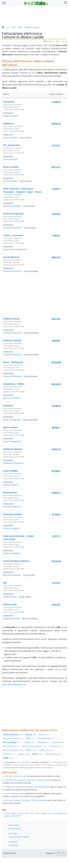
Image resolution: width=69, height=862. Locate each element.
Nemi (31, 738)
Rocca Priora (11, 746)
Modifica (49, 41)
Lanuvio (29, 742)
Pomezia (56, 746)
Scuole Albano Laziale (14, 793)
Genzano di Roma (13, 738)
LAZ (13, 27)
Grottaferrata (46, 738)
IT (8, 27)
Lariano (24, 754)
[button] (65, 3)
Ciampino (43, 742)
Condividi (61, 41)
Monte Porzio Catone (34, 746)
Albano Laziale (31, 27)
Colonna (9, 754)
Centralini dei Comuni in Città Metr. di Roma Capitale (28, 780)
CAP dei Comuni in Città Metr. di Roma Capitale (26, 800)
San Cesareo (53, 754)
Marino (44, 734)
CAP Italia (12, 833)
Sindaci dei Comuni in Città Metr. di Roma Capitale (27, 787)
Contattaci (13, 845)
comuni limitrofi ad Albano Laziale (18, 767)
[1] (47, 45)
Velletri (31, 750)
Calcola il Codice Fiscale (15, 776)
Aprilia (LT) (46, 750)
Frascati (58, 742)
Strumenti (13, 842)
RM (20, 27)
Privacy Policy (14, 828)
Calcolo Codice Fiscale (18, 837)
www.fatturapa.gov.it (12, 684)
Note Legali (13, 825)
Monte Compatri (13, 750)
